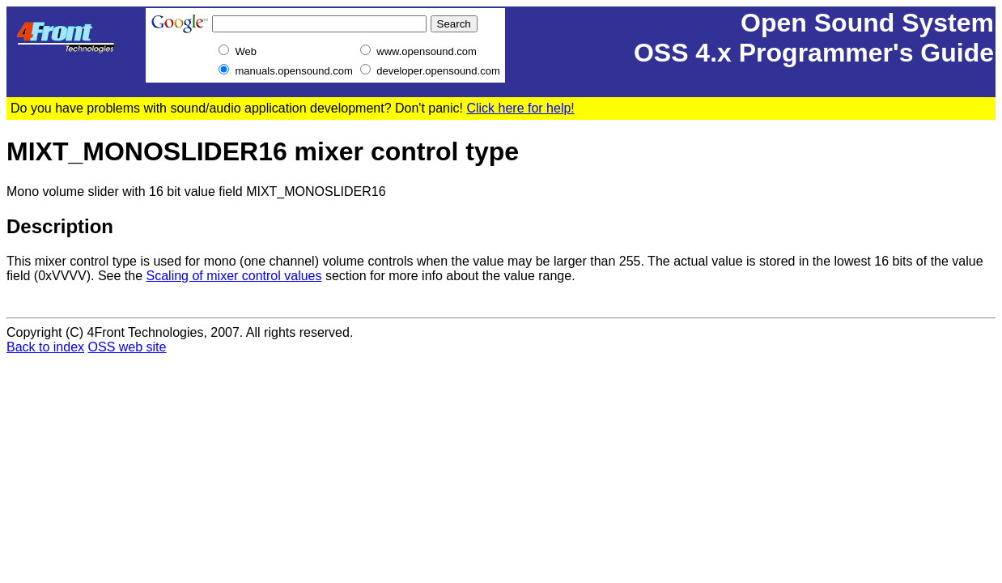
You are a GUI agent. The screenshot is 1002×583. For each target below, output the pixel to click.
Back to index (45, 347)
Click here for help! (520, 108)
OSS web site (127, 347)
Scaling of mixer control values (234, 276)
